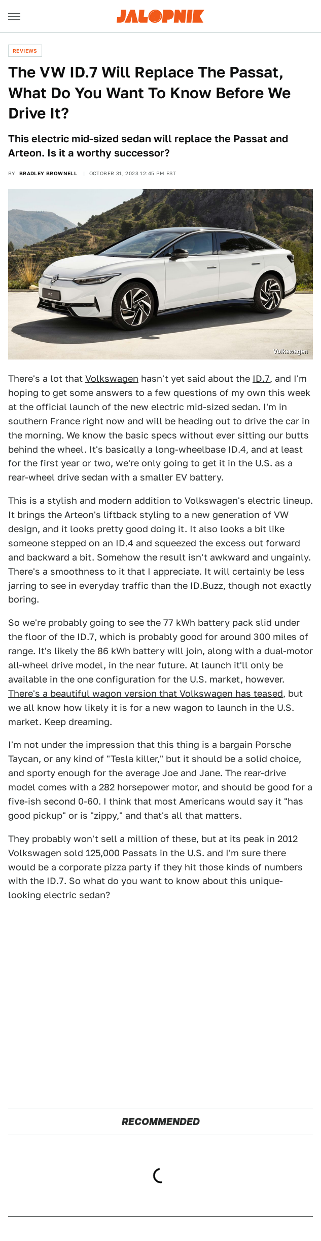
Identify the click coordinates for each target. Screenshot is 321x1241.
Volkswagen (111, 378)
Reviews (25, 51)
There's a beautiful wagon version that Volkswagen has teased (145, 693)
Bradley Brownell (48, 173)
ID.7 (261, 378)
